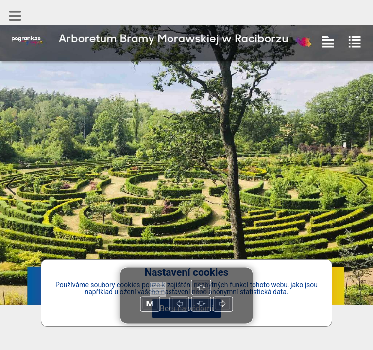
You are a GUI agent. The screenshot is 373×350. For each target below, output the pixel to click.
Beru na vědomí (186, 308)
